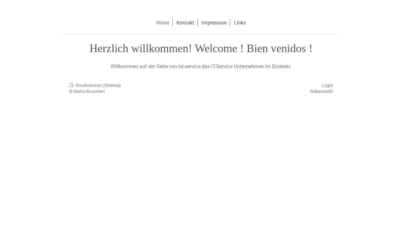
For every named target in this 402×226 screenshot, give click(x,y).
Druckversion (85, 85)
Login (327, 85)
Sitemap (112, 85)
